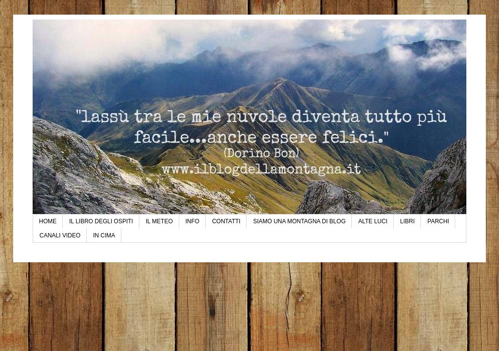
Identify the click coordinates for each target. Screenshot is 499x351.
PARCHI (438, 221)
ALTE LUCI (372, 221)
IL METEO (159, 221)
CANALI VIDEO (59, 235)
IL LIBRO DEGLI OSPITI (101, 221)
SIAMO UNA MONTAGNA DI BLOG (299, 221)
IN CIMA (104, 235)
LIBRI (407, 221)
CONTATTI (226, 221)
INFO (193, 221)
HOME (48, 221)
